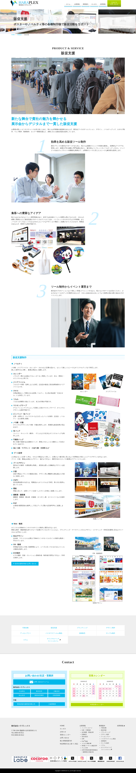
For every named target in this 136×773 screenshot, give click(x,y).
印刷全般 (25, 628)
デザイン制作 (110, 628)
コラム (25, 640)
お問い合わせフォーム (39, 682)
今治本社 (22, 691)
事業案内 (85, 4)
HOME (13, 34)
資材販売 (82, 633)
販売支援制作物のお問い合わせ (25, 563)
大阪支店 (56, 691)
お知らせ (63, 732)
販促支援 (54, 628)
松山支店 (22, 695)
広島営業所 (56, 695)
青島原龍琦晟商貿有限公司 (26, 704)
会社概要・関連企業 (88, 732)
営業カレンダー (65, 735)
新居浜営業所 (39, 695)
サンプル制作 (110, 633)
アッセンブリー (25, 633)
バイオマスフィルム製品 (54, 633)
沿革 (83, 738)
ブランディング (82, 628)
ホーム (68, 4)
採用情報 (102, 4)
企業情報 (77, 4)
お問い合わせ (114, 3)
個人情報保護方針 (66, 741)
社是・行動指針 (86, 730)
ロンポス (94, 4)
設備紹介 (84, 734)
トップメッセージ (87, 728)
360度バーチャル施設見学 (89, 745)
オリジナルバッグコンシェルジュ (53, 640)
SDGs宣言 (85, 736)
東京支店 (39, 691)
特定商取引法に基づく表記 (69, 744)
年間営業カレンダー (97, 704)
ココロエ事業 (86, 743)
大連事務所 (52, 704)
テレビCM (85, 748)
